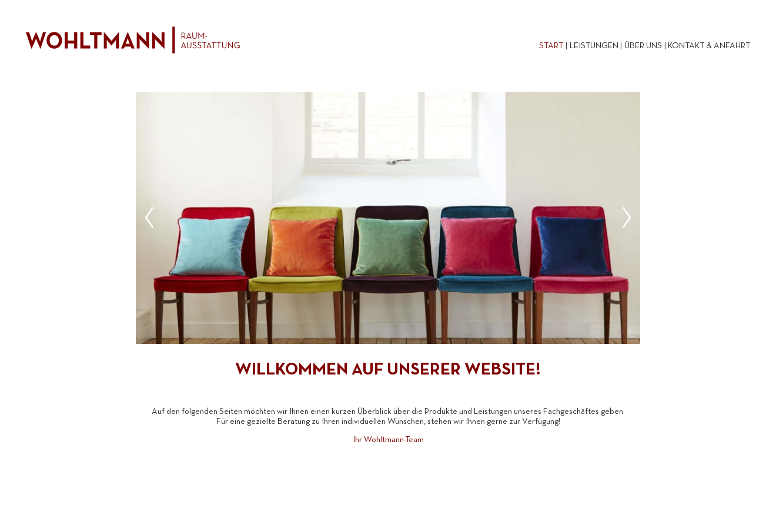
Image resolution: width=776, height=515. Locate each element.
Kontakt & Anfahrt (709, 46)
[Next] (622, 217)
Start (551, 46)
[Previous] (153, 217)
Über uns (643, 46)
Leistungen (594, 46)
